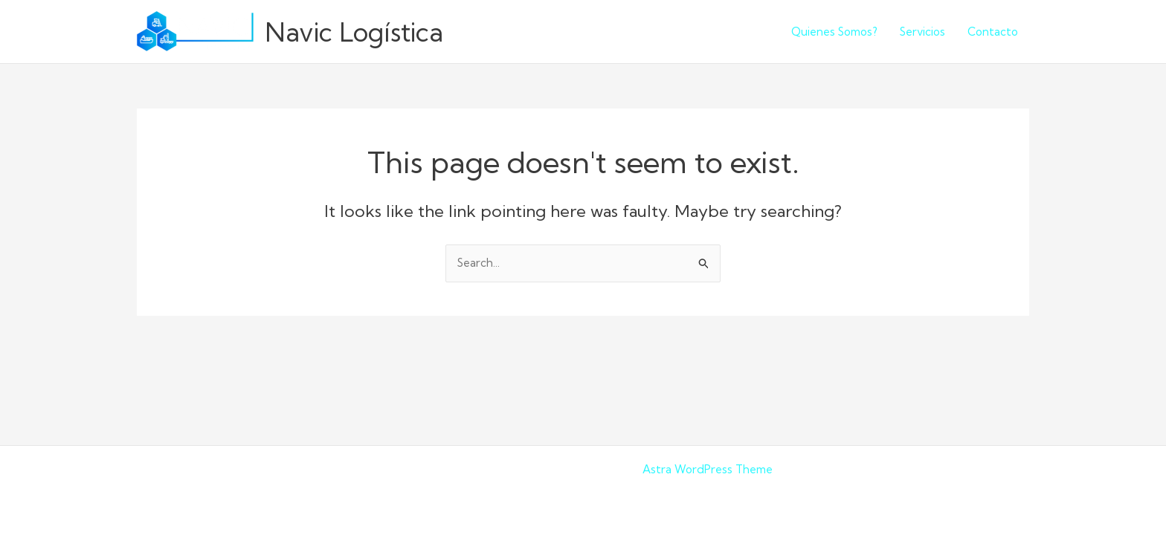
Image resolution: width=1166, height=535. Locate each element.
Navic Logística (354, 32)
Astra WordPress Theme (707, 469)
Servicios (922, 32)
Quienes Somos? (834, 32)
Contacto (992, 32)
